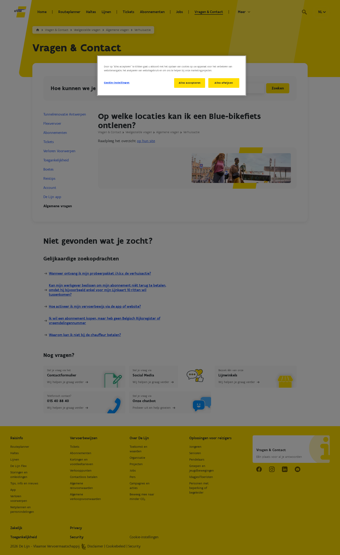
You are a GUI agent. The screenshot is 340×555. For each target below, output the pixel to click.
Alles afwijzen (224, 82)
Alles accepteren (189, 82)
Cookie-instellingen (117, 82)
